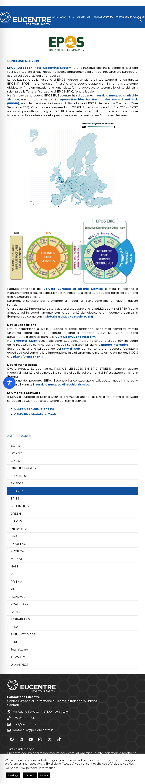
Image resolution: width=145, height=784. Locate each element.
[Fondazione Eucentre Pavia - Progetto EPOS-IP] (72, 166)
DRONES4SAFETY (23, 468)
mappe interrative (115, 344)
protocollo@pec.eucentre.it (33, 730)
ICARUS (16, 521)
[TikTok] (59, 739)
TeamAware (19, 649)
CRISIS (15, 461)
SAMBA (16, 612)
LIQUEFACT (19, 544)
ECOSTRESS (19, 476)
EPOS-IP (17, 491)
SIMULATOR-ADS (23, 634)
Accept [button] (30, 775)
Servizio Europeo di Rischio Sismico (73, 289)
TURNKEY (18, 657)
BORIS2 (16, 453)
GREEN (16, 513)
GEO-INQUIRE (21, 506)
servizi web (71, 348)
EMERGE (17, 483)
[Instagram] (40, 739)
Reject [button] (44, 775)
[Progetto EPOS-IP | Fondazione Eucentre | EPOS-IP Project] (72, 43)
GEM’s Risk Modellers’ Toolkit (36, 414)
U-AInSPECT (20, 664)
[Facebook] (12, 739)
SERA (14, 627)
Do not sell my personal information (30, 768)
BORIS (15, 445)
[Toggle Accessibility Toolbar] (9, 382)
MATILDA (17, 551)
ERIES (15, 498)
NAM (14, 566)
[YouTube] (30, 739)
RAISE (15, 589)
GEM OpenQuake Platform (75, 336)
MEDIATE (17, 559)
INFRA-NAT (19, 528)
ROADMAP (19, 596)
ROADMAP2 (19, 604)
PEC (14, 574)
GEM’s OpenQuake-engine (34, 409)
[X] (49, 739)
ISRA (14, 536)
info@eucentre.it (25, 724)
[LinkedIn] (21, 739)
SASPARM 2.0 (20, 619)
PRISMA (16, 581)
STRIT (15, 642)
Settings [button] (13, 775)
